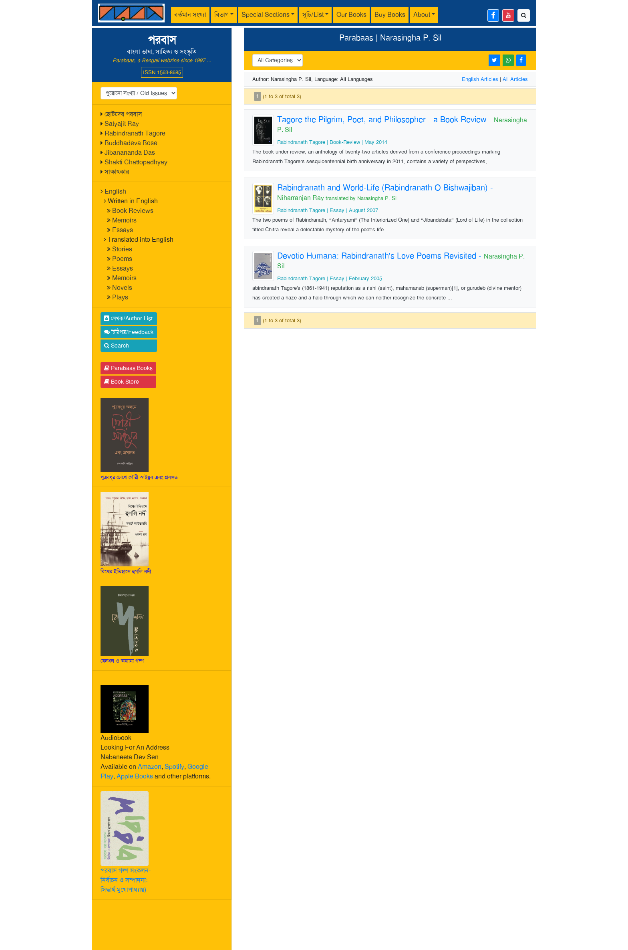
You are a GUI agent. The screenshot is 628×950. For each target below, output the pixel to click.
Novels (122, 287)
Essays (122, 230)
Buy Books (389, 14)
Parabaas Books (128, 368)
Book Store (121, 381)
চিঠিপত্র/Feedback (128, 332)
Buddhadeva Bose (131, 143)
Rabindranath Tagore (135, 133)
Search (116, 345)
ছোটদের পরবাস (123, 114)
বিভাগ (221, 14)
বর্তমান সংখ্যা (190, 14)
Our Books (351, 14)
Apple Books (135, 776)
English (115, 191)
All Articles (515, 79)
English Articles (480, 79)
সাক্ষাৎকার (117, 172)
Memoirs (124, 220)
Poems (122, 259)
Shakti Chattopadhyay (136, 162)
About (421, 14)
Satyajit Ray (122, 123)
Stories (122, 249)
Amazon (149, 766)
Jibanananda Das (130, 152)
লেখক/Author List (128, 318)
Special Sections (266, 14)
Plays (120, 297)
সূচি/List (313, 14)
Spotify (174, 766)
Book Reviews (132, 210)
